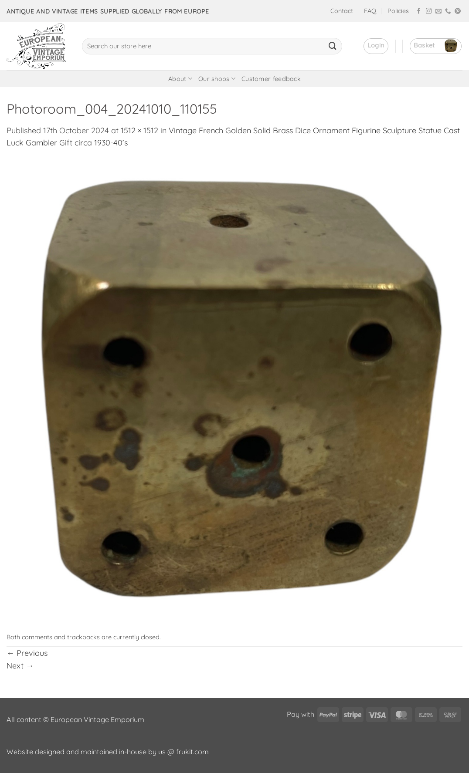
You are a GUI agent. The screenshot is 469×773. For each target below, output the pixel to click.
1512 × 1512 (139, 130)
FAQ (370, 11)
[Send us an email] (438, 11)
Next (20, 666)
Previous (27, 653)
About (180, 78)
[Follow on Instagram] (429, 11)
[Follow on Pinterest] (458, 11)
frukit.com (192, 751)
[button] (376, 46)
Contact (341, 11)
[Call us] (448, 11)
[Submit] (332, 46)
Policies (398, 11)
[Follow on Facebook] (419, 11)
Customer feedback (271, 79)
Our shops (216, 78)
